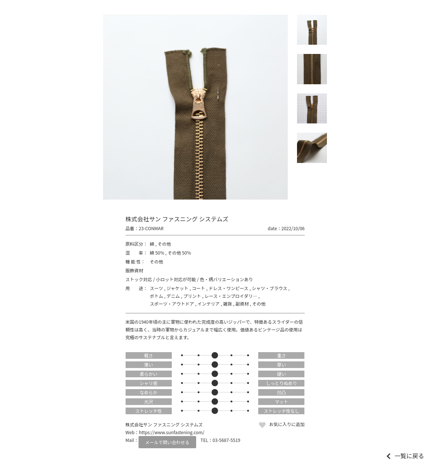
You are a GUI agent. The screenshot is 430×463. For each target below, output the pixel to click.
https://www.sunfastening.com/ (171, 432)
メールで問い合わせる (167, 442)
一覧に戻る (409, 456)
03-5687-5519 (226, 440)
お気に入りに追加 (286, 424)
